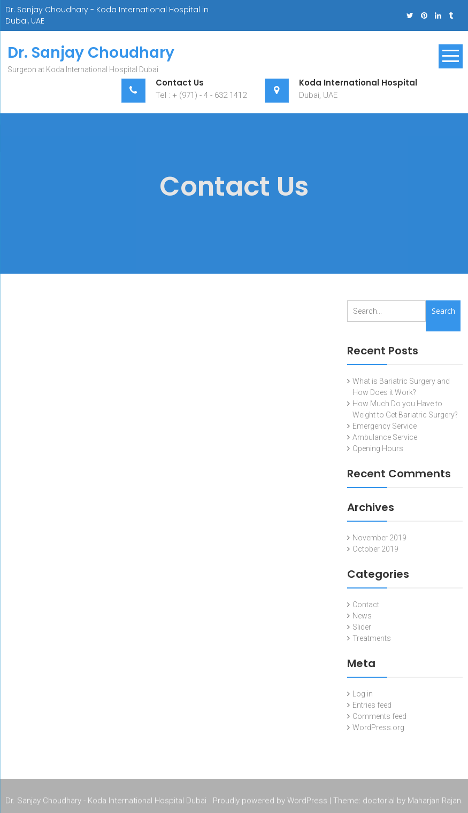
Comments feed (379, 716)
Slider (361, 627)
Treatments (371, 638)
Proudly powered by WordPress (270, 802)
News (362, 615)
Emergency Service (384, 426)
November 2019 (379, 537)
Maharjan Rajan (434, 802)
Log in (362, 694)
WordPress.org (378, 727)
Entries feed (372, 705)
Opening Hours (377, 448)
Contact (365, 604)
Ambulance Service (384, 437)
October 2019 (375, 549)
